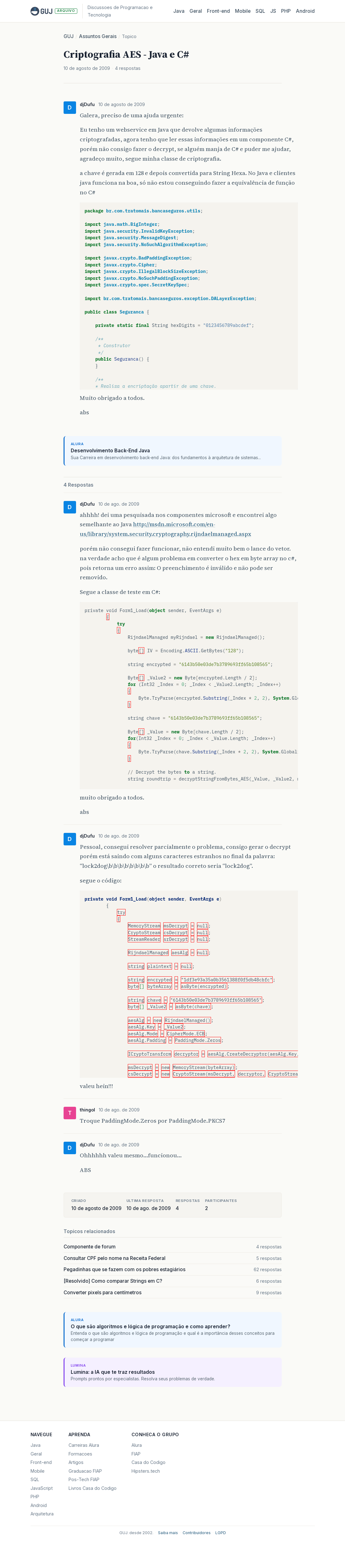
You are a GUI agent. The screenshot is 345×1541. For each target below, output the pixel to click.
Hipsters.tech (146, 1471)
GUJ (69, 36)
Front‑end (218, 11)
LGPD (220, 1532)
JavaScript (42, 1488)
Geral (195, 11)
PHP (286, 11)
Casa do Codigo (148, 1462)
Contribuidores (197, 1532)
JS (273, 11)
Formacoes (80, 1453)
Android (305, 11)
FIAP (136, 1453)
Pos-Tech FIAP (84, 1479)
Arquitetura (42, 1513)
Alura (137, 1445)
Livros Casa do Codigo (93, 1488)
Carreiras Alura (84, 1445)
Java (178, 11)
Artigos (76, 1462)
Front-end (41, 1462)
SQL (260, 11)
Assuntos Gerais (98, 36)
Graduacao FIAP (85, 1471)
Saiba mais (168, 1532)
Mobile (243, 11)
